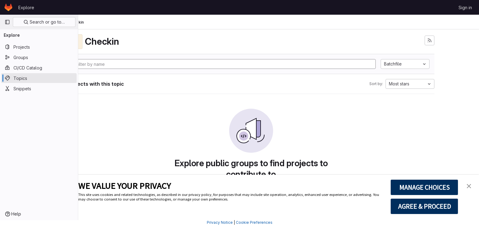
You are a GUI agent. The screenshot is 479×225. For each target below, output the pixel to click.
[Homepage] (8, 7)
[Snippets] (39, 88)
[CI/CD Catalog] (39, 68)
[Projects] (39, 47)
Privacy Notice (220, 222)
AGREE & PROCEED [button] (424, 206)
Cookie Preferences (254, 222)
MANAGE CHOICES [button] (424, 187)
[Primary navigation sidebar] (7, 22)
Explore (26, 7)
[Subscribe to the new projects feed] (457, 40)
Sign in (465, 7)
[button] (469, 185)
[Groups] (39, 57)
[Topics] (39, 78)
